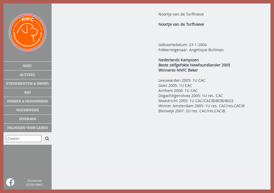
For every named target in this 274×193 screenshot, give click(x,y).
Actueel (27, 75)
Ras (27, 92)
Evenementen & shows (27, 83)
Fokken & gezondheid (27, 101)
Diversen (27, 119)
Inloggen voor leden (27, 128)
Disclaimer (35, 181)
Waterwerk (27, 110)
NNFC (27, 66)
